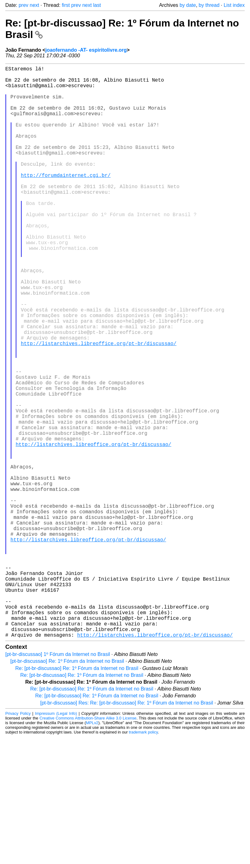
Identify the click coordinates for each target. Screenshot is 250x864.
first (66, 5)
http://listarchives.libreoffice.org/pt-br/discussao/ (98, 405)
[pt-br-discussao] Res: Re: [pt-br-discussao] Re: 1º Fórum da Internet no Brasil (126, 830)
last (97, 5)
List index (234, 5)
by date (188, 5)
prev (23, 5)
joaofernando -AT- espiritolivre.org (86, 50)
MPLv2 (92, 849)
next (34, 5)
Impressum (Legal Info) (56, 840)
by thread (209, 5)
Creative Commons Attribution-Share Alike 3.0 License (88, 845)
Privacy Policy (18, 840)
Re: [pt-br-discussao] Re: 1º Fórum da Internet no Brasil (76, 795)
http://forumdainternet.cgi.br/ (66, 200)
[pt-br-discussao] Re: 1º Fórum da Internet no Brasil (67, 788)
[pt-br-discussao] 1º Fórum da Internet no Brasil (57, 781)
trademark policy (143, 859)
